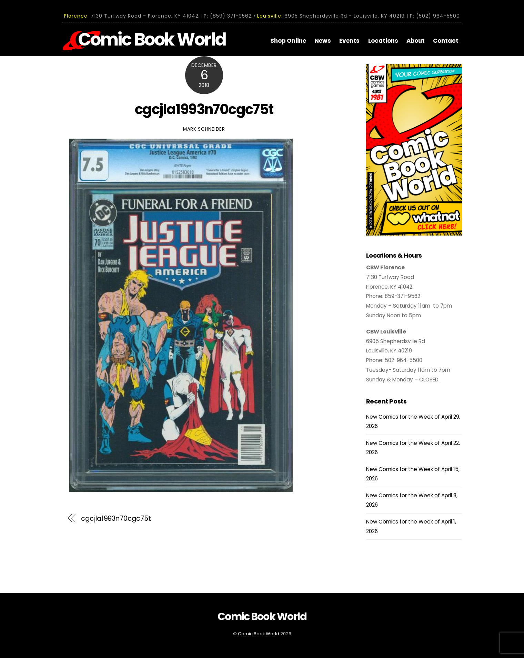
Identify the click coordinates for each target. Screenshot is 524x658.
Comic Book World (258, 634)
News (322, 41)
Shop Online (288, 41)
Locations (383, 41)
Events (349, 41)
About (415, 41)
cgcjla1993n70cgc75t (204, 109)
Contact (445, 41)
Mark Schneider (204, 129)
